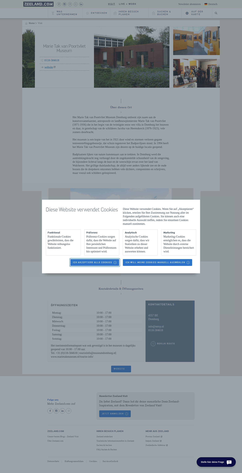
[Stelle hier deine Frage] (216, 462)
